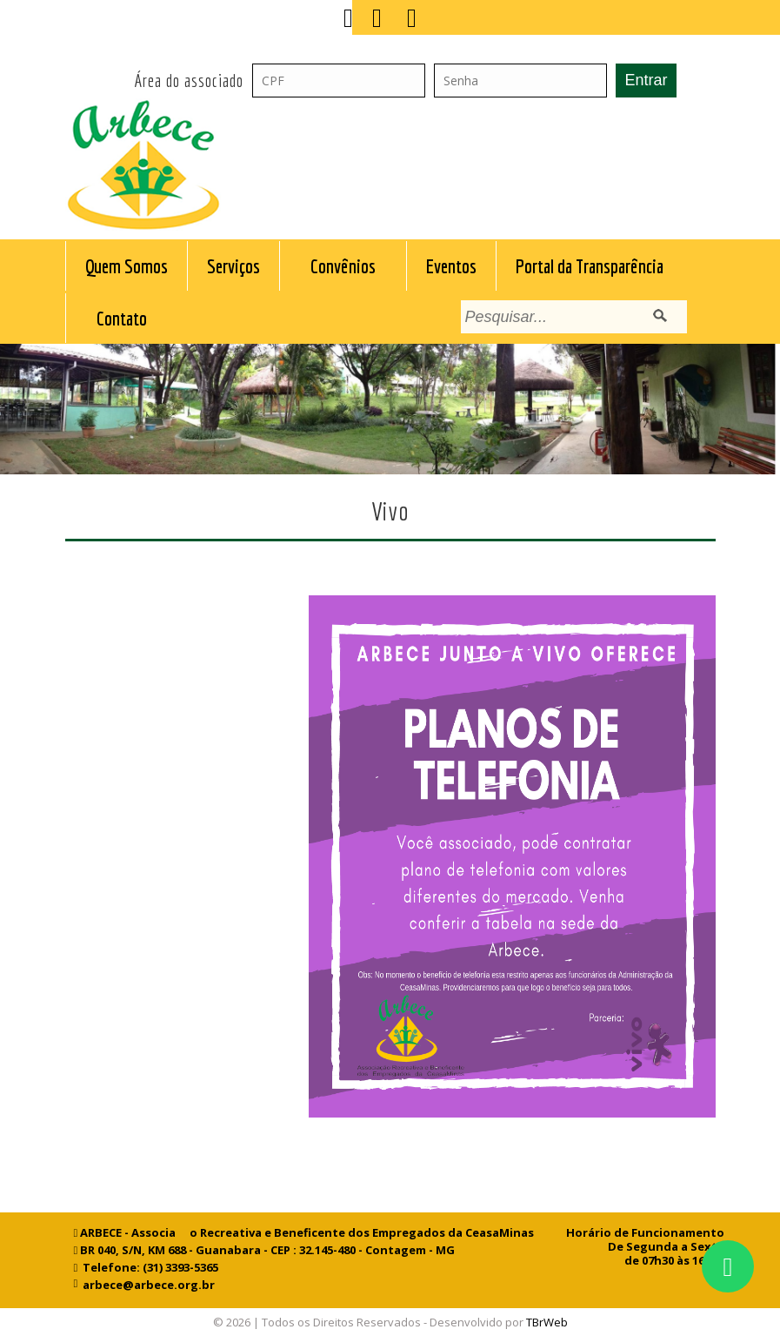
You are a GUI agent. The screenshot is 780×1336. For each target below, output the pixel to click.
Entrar (645, 80)
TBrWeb (547, 1322)
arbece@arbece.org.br (146, 1284)
